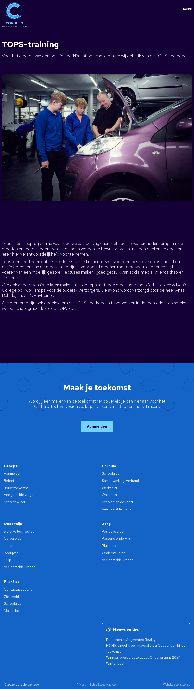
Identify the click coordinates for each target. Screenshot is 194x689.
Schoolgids (110, 473)
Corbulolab (12, 538)
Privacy (81, 684)
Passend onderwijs (116, 538)
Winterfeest (115, 663)
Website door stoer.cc (176, 684)
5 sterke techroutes (19, 531)
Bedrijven (11, 553)
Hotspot (10, 545)
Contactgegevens (18, 589)
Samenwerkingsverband (120, 480)
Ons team (109, 494)
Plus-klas (109, 545)
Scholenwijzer (14, 502)
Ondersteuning (113, 553)
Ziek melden (13, 596)
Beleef (9, 480)
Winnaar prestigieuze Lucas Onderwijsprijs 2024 (143, 657)
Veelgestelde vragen (20, 494)
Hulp (7, 560)
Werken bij (110, 488)
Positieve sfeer (113, 531)
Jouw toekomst (16, 488)
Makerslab (12, 610)
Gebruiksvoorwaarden (103, 684)
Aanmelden (97, 426)
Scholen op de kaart (117, 502)
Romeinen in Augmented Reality (130, 639)
